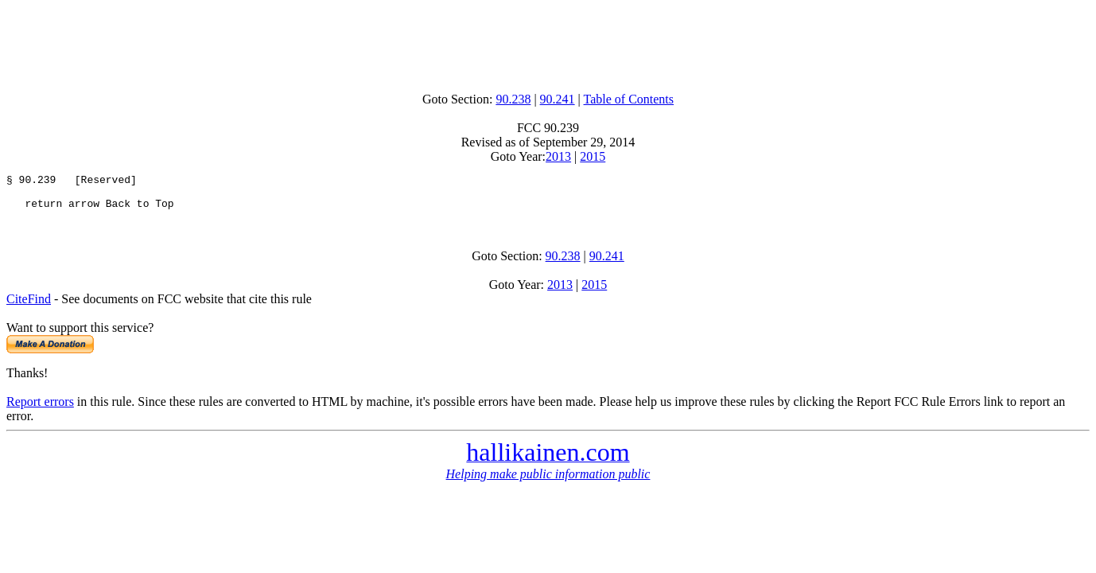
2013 (558, 156)
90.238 (513, 99)
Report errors (40, 408)
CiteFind (28, 306)
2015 (592, 156)
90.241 (557, 99)
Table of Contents (629, 99)
